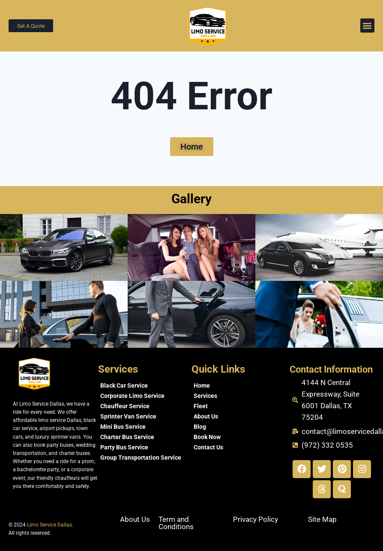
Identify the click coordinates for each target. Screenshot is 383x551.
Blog (200, 426)
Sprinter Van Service (128, 416)
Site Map (322, 519)
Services (205, 395)
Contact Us (208, 447)
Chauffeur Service (125, 406)
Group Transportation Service (140, 457)
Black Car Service (124, 385)
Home (202, 385)
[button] (367, 25)
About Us (206, 416)
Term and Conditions (176, 523)
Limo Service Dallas (49, 525)
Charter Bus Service (127, 437)
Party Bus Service (124, 447)
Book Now (207, 437)
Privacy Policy (255, 519)
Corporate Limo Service (132, 395)
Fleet (201, 406)
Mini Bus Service (123, 426)
